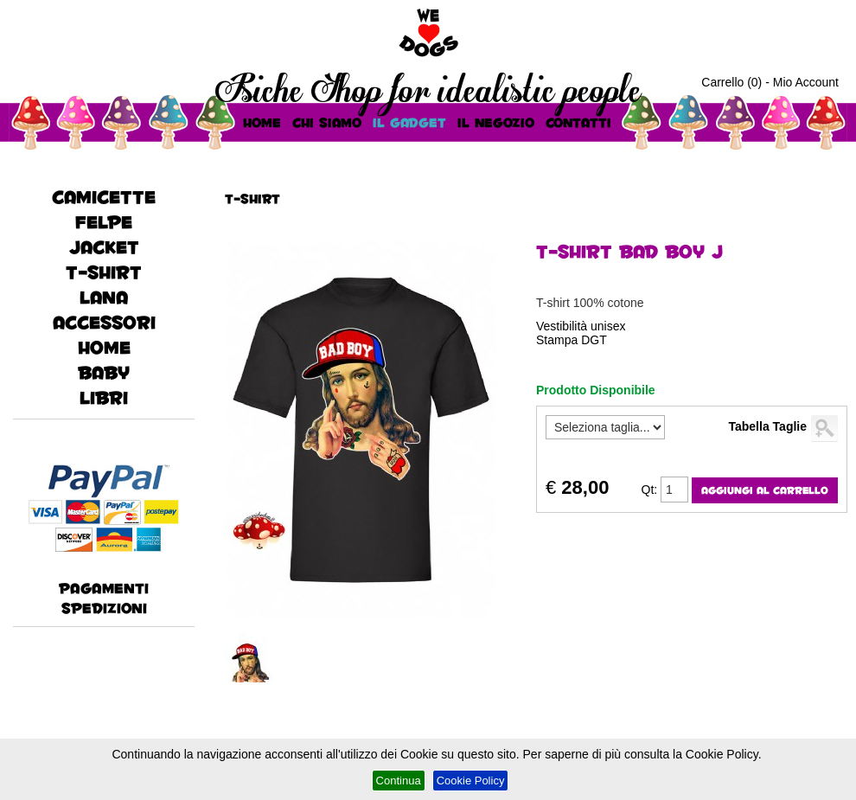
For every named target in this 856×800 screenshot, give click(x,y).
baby (104, 372)
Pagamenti (104, 588)
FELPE (103, 221)
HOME (262, 122)
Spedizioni (104, 608)
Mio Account (806, 82)
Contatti (578, 122)
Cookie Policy (471, 780)
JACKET (104, 246)
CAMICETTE (104, 196)
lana (104, 297)
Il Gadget (409, 122)
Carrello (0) (731, 82)
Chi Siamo (326, 122)
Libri (104, 397)
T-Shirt (104, 272)
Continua (398, 780)
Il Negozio (495, 122)
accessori (104, 322)
